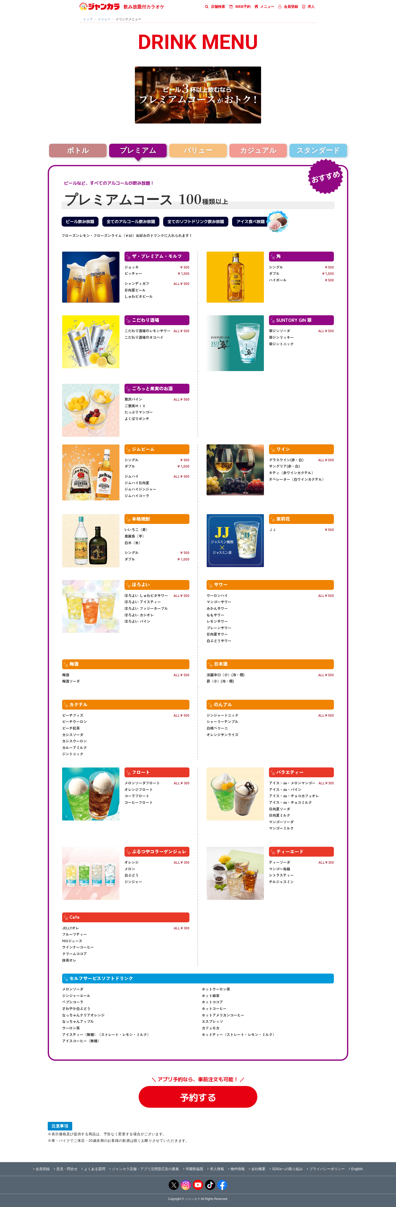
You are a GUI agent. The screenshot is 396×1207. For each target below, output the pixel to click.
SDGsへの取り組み (286, 1169)
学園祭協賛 (193, 1169)
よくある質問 (93, 1169)
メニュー (264, 7)
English (356, 1169)
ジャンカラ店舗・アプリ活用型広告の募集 (144, 1169)
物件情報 (236, 1169)
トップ (88, 19)
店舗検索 (215, 7)
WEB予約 (240, 7)
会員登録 (288, 7)
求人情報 (215, 1169)
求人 (308, 7)
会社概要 (257, 1169)
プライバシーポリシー (326, 1169)
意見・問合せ (66, 1169)
